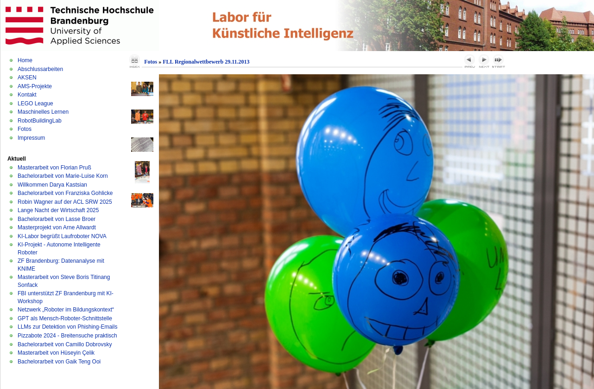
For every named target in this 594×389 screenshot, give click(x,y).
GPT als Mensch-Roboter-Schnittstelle (65, 318)
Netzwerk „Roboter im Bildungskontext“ (66, 309)
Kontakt (27, 94)
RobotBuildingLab (40, 120)
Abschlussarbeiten (40, 69)
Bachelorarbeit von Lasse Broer (56, 219)
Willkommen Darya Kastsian (52, 185)
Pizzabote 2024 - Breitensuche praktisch (67, 335)
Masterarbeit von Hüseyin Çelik (56, 353)
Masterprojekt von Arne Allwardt (57, 227)
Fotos (25, 129)
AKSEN (27, 77)
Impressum (31, 138)
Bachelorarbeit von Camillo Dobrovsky (65, 344)
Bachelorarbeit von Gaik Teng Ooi (59, 361)
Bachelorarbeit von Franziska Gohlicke (65, 193)
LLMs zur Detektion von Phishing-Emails (67, 327)
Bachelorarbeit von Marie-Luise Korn (63, 176)
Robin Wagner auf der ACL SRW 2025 (65, 202)
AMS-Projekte (35, 86)
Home (25, 60)
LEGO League (35, 103)
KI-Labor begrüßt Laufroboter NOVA (62, 236)
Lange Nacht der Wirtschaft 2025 (58, 210)
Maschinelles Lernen (43, 112)
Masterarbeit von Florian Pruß (54, 167)
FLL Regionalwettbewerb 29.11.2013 (206, 61)
